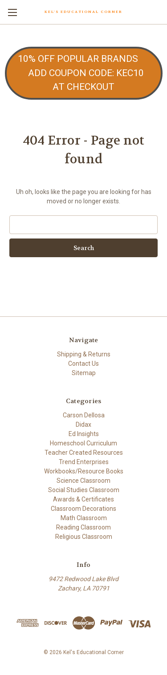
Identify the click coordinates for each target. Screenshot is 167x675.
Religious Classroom (83, 536)
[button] (84, 73)
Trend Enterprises (84, 461)
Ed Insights (84, 433)
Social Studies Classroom (83, 489)
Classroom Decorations (83, 508)
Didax (83, 424)
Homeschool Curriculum (83, 443)
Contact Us (83, 363)
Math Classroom (84, 517)
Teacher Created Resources (84, 452)
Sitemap (84, 372)
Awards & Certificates (83, 499)
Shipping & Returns (83, 354)
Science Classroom (83, 480)
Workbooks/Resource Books (83, 471)
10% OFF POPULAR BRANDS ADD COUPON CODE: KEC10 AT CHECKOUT (83, 72)
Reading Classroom (83, 527)
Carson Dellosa (84, 415)
